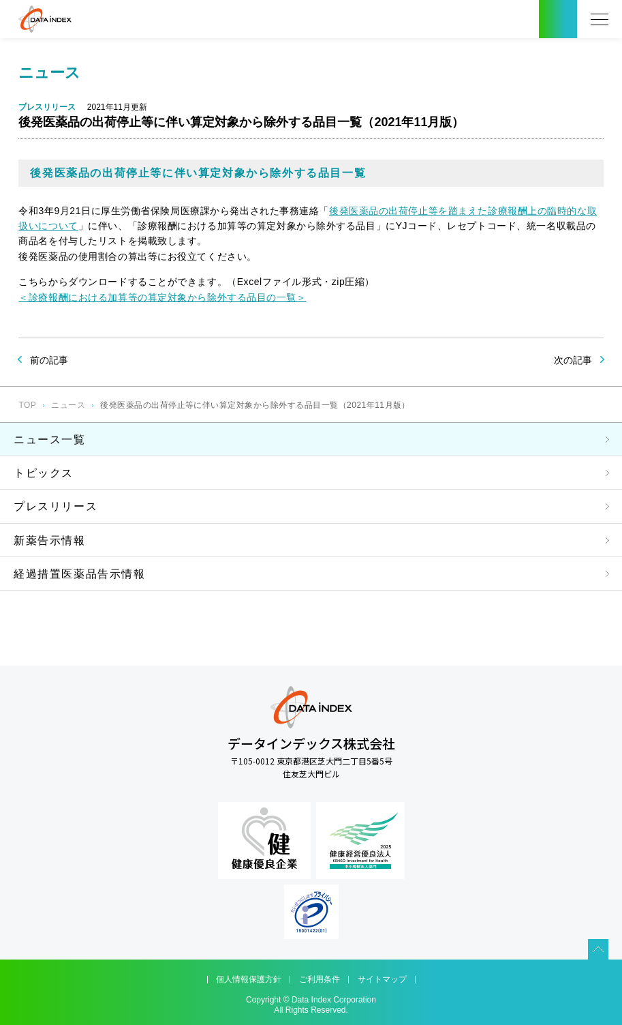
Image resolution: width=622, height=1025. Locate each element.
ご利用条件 (319, 979)
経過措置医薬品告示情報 (80, 574)
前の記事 (49, 360)
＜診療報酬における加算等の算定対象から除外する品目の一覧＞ (162, 297)
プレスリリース (55, 506)
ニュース (68, 405)
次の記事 (573, 360)
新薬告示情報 (50, 540)
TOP (27, 405)
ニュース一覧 (50, 439)
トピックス (44, 473)
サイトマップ (382, 979)
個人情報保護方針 (248, 979)
